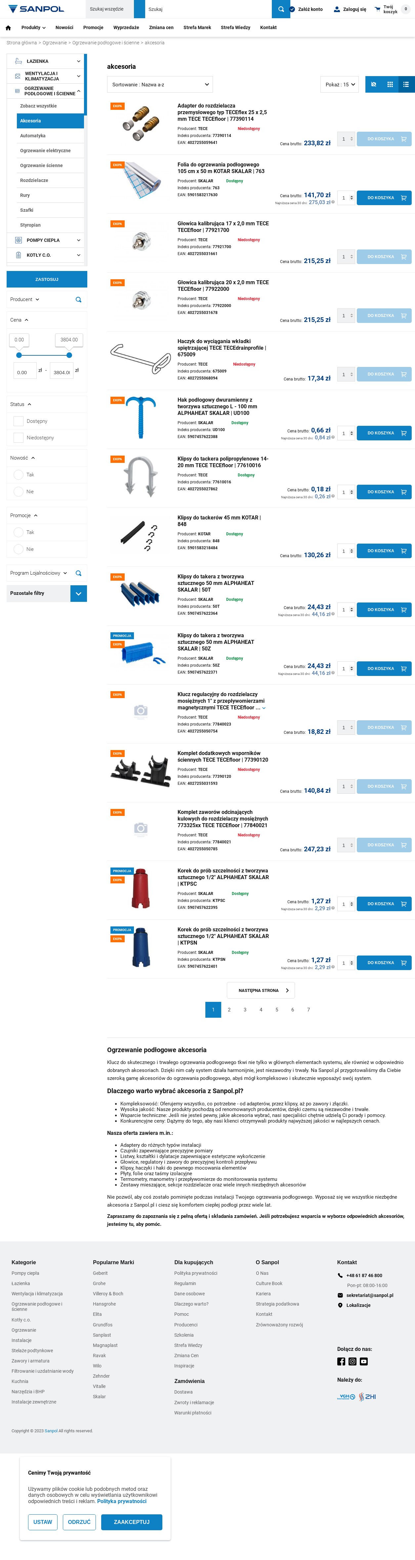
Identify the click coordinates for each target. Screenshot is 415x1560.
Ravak (99, 1355)
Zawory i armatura (31, 1360)
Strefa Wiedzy (235, 27)
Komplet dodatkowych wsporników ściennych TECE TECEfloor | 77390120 (223, 756)
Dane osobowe (189, 1293)
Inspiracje (184, 1365)
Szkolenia (184, 1335)
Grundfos (102, 1324)
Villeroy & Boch (108, 1293)
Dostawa (183, 1392)
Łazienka (47, 61)
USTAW (42, 1522)
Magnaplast (105, 1345)
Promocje (93, 27)
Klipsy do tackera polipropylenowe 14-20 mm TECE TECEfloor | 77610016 (223, 462)
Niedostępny (40, 438)
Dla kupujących (193, 1262)
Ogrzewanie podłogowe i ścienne (105, 42)
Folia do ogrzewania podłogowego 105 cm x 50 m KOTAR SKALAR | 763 (221, 167)
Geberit (100, 1273)
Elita (97, 1314)
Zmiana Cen (186, 1355)
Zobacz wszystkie (38, 106)
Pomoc (181, 1314)
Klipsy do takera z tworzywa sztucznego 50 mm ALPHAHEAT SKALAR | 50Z (216, 642)
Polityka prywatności (121, 1501)
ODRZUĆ (79, 1522)
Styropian (30, 225)
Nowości (64, 27)
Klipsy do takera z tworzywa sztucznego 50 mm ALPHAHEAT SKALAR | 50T (216, 583)
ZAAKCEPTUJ (132, 1522)
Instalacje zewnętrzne (34, 1401)
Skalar (99, 1396)
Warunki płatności (192, 1412)
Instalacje (21, 1340)
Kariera (263, 1293)
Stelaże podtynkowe (32, 1350)
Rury (25, 195)
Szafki (26, 210)
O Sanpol (267, 1262)
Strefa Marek (197, 27)
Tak (24, 475)
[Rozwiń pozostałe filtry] (78, 593)
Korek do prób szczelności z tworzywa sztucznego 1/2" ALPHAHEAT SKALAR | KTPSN (223, 936)
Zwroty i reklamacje (194, 1402)
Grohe (99, 1283)
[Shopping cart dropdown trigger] (392, 9)
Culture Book (269, 1283)
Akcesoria (30, 120)
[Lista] (406, 84)
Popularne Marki (113, 1262)
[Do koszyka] (384, 139)
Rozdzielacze (34, 180)
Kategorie (24, 1262)
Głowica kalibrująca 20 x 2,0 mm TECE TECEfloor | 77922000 (223, 285)
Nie (24, 492)
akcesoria (155, 42)
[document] (47, 331)
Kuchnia (20, 1381)
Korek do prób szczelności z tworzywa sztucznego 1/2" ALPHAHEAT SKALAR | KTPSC (223, 877)
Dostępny (37, 421)
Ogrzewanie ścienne (41, 165)
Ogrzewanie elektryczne (45, 150)
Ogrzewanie (55, 42)
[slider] (19, 355)
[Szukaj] (281, 9)
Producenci (185, 1324)
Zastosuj (46, 279)
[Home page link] (36, 9)
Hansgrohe (104, 1304)
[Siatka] (390, 84)
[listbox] (160, 84)
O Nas (262, 1273)
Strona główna (22, 42)
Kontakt (268, 27)
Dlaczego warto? (191, 1304)
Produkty (33, 27)
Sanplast (102, 1335)
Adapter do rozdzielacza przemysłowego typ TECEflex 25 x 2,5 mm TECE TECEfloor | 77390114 (222, 112)
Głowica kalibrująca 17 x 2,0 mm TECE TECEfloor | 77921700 (223, 226)
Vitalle (99, 1386)
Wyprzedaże (126, 27)
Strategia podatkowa (277, 1304)
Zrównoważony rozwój (279, 1324)
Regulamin (185, 1283)
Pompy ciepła (47, 240)
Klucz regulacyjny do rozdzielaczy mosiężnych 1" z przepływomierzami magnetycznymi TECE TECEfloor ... (221, 701)
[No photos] (373, 84)
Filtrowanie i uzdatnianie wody (43, 1371)
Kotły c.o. (47, 255)
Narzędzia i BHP (28, 1391)
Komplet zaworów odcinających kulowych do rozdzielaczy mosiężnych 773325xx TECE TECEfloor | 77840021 (223, 818)
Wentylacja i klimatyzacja (47, 76)
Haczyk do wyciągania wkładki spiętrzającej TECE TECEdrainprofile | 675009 (222, 348)
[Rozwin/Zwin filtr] (47, 299)
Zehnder (101, 1376)
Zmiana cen (161, 27)
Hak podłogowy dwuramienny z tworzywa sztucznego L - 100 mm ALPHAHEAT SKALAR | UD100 (217, 406)
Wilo (97, 1365)
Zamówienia (189, 1381)
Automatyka (33, 135)
